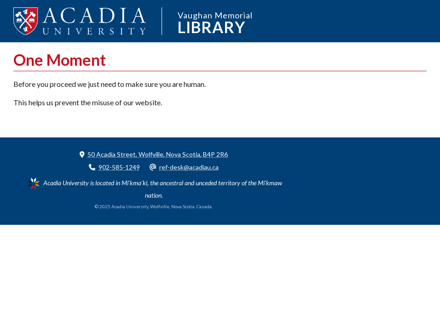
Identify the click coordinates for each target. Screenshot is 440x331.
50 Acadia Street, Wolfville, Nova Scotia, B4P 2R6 (157, 154)
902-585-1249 (119, 167)
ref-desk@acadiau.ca (189, 167)
